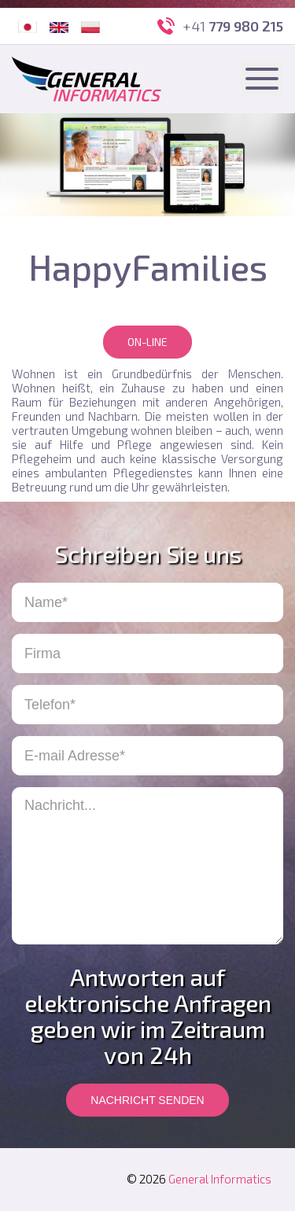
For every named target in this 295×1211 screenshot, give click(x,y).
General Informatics (219, 1179)
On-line (147, 341)
